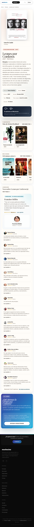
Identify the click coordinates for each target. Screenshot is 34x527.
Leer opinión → (7, 239)
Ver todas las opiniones (24, 389)
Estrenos (4, 493)
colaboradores (23, 520)
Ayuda (3, 503)
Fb (3, 460)
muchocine (4, 2)
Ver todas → (6, 191)
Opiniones (4, 475)
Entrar (29, 2)
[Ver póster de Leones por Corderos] (17, 25)
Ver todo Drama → (25, 156)
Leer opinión (20, 212)
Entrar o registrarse (17, 423)
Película (7, 98)
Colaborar (16, 441)
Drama (6, 7)
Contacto (4, 505)
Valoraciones (5, 495)
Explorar (16, 2)
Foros (3, 507)
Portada (4, 468)
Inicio (2, 7)
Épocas (4, 490)
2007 (7, 94)
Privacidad (4, 512)
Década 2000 (18, 94)
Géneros (4, 488)
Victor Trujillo (7, 520)
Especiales (4, 473)
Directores (4, 486)
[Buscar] (25, 2)
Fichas (3, 478)
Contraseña (5, 510)
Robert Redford (9, 90)
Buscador (4, 471)
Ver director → (26, 124)
